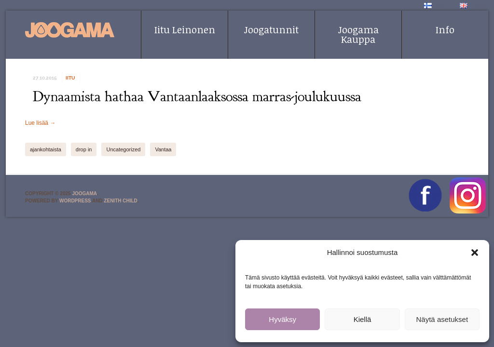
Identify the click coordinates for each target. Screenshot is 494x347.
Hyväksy (282, 319)
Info (445, 29)
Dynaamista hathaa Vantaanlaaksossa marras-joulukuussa (197, 96)
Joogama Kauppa (358, 34)
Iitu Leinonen (184, 29)
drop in (84, 149)
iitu (70, 77)
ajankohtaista (45, 149)
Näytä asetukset (442, 319)
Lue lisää (40, 123)
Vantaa (163, 149)
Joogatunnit (271, 29)
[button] (475, 252)
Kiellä (362, 319)
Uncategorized (123, 149)
